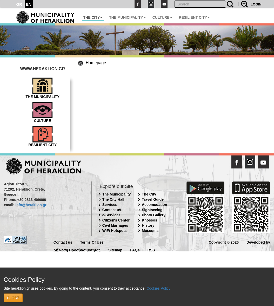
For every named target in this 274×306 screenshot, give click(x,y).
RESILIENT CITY (194, 17)
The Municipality (116, 194)
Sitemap (115, 249)
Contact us (111, 210)
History (148, 225)
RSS (151, 249)
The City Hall (113, 199)
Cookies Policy (158, 288)
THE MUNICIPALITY (127, 17)
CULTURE (162, 17)
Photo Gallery (153, 215)
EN (28, 4)
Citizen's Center (116, 220)
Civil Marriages (115, 225)
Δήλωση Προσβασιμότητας (77, 249)
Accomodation (154, 205)
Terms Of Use (91, 242)
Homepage (96, 63)
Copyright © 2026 (224, 242)
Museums (150, 231)
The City (149, 194)
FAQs (135, 249)
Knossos (149, 220)
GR (19, 4)
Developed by (258, 242)
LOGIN (256, 4)
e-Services (111, 215)
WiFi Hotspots (114, 231)
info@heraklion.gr (30, 205)
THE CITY (93, 17)
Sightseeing (152, 210)
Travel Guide (153, 199)
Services (109, 205)
